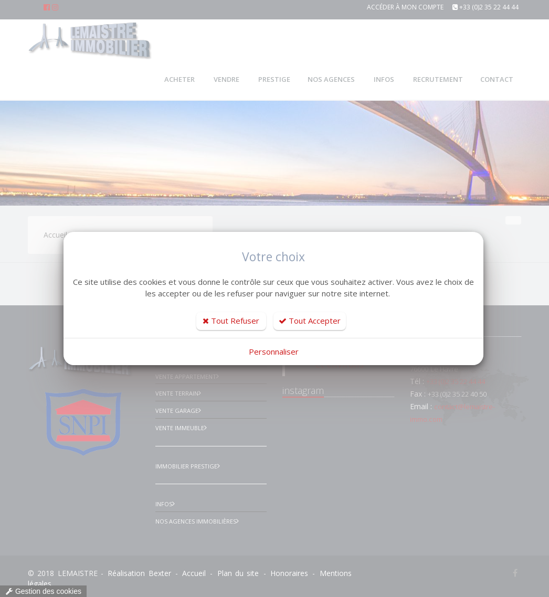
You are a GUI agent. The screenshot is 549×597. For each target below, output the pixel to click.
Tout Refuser (231, 320)
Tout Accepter (310, 320)
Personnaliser (274, 351)
